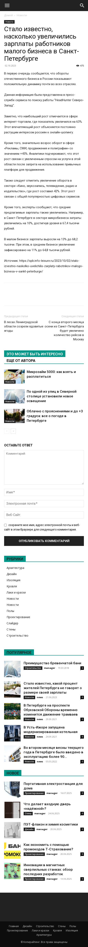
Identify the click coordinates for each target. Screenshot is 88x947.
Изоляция (13, 580)
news (40, 697)
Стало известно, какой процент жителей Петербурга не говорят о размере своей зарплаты (53, 687)
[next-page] (13, 431)
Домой (8, 15)
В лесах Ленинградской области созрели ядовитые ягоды (23, 326)
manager (49, 667)
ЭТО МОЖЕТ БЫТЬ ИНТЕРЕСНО (35, 354)
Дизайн (12, 574)
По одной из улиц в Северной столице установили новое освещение (51, 396)
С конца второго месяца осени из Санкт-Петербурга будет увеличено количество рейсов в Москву (64, 330)
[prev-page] (6, 431)
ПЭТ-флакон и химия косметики (51, 824)
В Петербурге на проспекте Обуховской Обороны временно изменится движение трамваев (51, 709)
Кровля (12, 586)
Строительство (17, 635)
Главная (14, 926)
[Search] (82, 5)
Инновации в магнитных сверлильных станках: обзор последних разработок (48, 869)
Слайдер (12, 623)
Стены (11, 629)
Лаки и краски (16, 592)
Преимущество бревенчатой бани (52, 663)
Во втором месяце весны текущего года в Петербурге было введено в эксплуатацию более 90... (54, 752)
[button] (7, 5)
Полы (10, 611)
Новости (22, 15)
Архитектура (15, 568)
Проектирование (18, 617)
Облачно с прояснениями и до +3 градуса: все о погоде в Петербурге (55, 416)
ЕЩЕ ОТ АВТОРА (21, 360)
